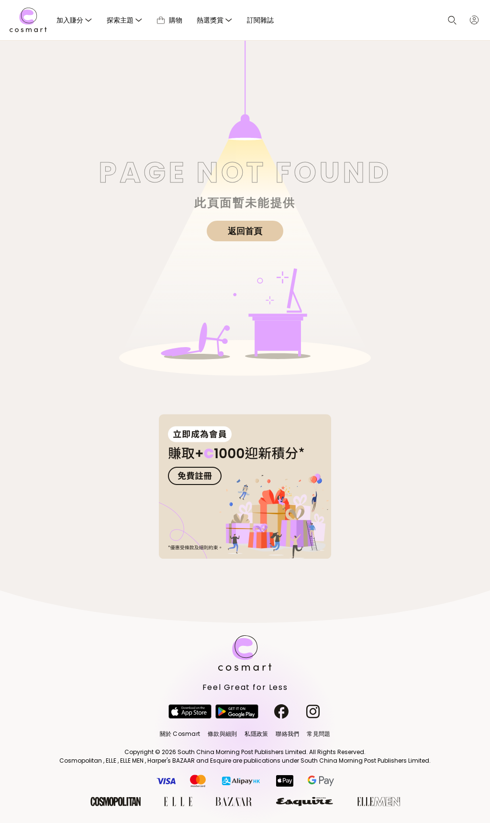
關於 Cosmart (180, 734)
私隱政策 (256, 734)
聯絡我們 (287, 734)
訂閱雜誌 (260, 19)
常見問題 (318, 734)
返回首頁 (245, 231)
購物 (169, 19)
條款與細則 (222, 734)
